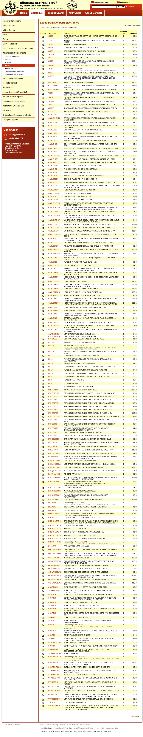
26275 (50, 61)
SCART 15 (51, 598)
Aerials (8, 60)
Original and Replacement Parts (17, 115)
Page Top (134, 716)
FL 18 (50, 373)
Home (23, 13)
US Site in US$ (80, 731)
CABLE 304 (52, 133)
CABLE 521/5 (52, 179)
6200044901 (52, 85)
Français (99, 731)
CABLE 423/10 (53, 156)
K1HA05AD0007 (54, 461)
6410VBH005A (53, 90)
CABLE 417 (52, 151)
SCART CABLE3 (54, 653)
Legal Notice (89, 728)
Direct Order (11, 129)
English (57, 731)
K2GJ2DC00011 (53, 481)
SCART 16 (51, 602)
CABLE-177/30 (53, 231)
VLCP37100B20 (53, 706)
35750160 (51, 82)
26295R (50, 73)
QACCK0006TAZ (54, 554)
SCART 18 (51, 605)
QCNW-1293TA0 (54, 561)
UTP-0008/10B (53, 686)
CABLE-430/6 (52, 249)
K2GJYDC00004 (54, 487)
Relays (6, 39)
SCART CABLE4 (54, 657)
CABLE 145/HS (53, 118)
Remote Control (10, 83)
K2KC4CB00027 (54, 495)
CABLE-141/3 (52, 200)
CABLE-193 (52, 238)
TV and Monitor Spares (13, 96)
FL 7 (49, 386)
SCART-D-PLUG (54, 667)
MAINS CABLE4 (53, 513)
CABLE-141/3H (53, 203)
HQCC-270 (51, 442)
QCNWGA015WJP (54, 583)
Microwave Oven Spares (13, 106)
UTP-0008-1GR (53, 678)
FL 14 (50, 367)
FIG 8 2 (50, 345)
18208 (50, 36)
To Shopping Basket (13, 152)
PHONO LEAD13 (54, 538)
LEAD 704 (51, 510)
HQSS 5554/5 (53, 450)
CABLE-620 (52, 318)
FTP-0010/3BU (53, 439)
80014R (50, 108)
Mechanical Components (62, 27)
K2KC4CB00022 (54, 491)
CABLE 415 (52, 144)
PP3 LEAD (51, 546)
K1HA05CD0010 (54, 464)
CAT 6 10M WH (53, 336)
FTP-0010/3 (52, 436)
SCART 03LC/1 (53, 590)
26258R (50, 54)
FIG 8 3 (50, 351)
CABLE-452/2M (53, 253)
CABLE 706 (52, 186)
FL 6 (49, 383)
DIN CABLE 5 (52, 342)
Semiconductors (10, 44)
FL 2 (49, 376)
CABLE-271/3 (52, 246)
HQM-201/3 (52, 446)
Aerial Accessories (12, 57)
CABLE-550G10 (53, 292)
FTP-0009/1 (52, 424)
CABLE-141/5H (53, 207)
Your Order (74, 13)
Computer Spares (10, 119)
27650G (50, 76)
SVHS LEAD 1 (53, 670)
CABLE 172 (52, 122)
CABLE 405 (52, 136)
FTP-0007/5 (52, 420)
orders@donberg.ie (17, 135)
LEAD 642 (51, 507)
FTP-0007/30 (52, 413)
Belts (5, 34)
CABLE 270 (52, 126)
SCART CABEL (53, 649)
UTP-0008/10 (52, 682)
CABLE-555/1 (52, 310)
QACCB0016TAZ (54, 549)
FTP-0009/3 (52, 432)
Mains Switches (11, 69)
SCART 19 (51, 609)
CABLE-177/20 (53, 227)
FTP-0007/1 (52, 400)
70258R (50, 101)
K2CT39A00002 (53, 474)
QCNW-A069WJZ (54, 565)
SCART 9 (51, 646)
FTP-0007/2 (52, 406)
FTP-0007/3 (52, 410)
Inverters (7, 110)
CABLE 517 (52, 172)
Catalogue (37, 13)
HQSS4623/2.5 (53, 453)
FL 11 (50, 359)
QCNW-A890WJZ (54, 569)
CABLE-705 (52, 330)
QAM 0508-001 (53, 558)
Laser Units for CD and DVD (15, 92)
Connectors (9, 63)
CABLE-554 (52, 307)
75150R (50, 105)
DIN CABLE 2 (52, 339)
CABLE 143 (52, 115)
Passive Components (12, 21)
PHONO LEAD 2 (54, 521)
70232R (50, 97)
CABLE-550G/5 (53, 289)
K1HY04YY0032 (53, 467)
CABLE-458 (52, 258)
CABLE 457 (52, 169)
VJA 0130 (51, 702)
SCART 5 (51, 635)
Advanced (130, 7)
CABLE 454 (52, 166)
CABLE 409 (52, 141)
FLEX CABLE (52, 390)
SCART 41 (51, 631)
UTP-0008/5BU (53, 699)
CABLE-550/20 (53, 281)
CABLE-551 (52, 299)
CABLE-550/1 (52, 273)
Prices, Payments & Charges (17, 144)
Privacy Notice (11, 150)
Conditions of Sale (12, 148)
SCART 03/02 (53, 587)
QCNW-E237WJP (54, 575)
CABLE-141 (52, 196)
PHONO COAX (53, 518)
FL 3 (49, 380)
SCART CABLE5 (54, 663)
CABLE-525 (52, 262)
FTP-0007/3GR (53, 416)
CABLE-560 (52, 314)
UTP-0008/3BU (53, 690)
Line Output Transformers (14, 101)
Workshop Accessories (13, 78)
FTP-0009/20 (52, 428)
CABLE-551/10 (53, 303)
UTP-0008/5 (52, 695)
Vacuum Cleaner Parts (14, 74)
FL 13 (50, 363)
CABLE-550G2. (53, 295)
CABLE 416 (52, 148)
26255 (50, 51)
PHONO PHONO (54, 542)
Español (108, 731)
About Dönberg (94, 13)
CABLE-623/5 (52, 322)
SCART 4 (51, 625)
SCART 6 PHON (54, 642)
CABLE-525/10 (53, 265)
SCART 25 (51, 613)
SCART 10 (51, 595)
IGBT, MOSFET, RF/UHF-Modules (18, 48)
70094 (50, 93)
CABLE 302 (52, 130)
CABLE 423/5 (52, 162)
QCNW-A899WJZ (54, 572)
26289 (50, 69)
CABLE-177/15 (53, 224)
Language (123, 2)
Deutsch (91, 731)
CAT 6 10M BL (53, 334)
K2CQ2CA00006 (54, 471)
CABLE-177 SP (53, 220)
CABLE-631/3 (52, 325)
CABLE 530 (52, 182)
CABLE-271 (52, 243)
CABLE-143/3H (53, 216)
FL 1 (49, 356)
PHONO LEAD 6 (54, 528)
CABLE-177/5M (53, 234)
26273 (50, 58)
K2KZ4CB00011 (53, 499)
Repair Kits (8, 87)
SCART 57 (51, 638)
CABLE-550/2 (52, 277)
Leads (8, 66)
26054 (50, 48)
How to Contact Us (13, 146)
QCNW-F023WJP (54, 579)
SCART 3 (51, 617)
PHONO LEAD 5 (54, 525)
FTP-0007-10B (53, 393)
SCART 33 (51, 620)
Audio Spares (9, 25)
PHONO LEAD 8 (54, 532)
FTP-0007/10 (52, 403)
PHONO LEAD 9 (54, 535)
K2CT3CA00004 (53, 477)
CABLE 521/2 (52, 176)
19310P (50, 40)
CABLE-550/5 (52, 284)
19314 (50, 44)
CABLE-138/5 (52, 190)
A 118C (50, 111)
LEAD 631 (78, 69)
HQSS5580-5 (52, 456)
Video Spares (9, 30)
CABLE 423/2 (52, 159)
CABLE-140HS (53, 193)
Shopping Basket (99, 2)
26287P (50, 65)
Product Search (55, 13)
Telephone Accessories (14, 71)
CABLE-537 (52, 268)
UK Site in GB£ (67, 731)
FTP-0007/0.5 (52, 396)
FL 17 (50, 370)
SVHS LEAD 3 (53, 674)
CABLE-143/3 (52, 211)
